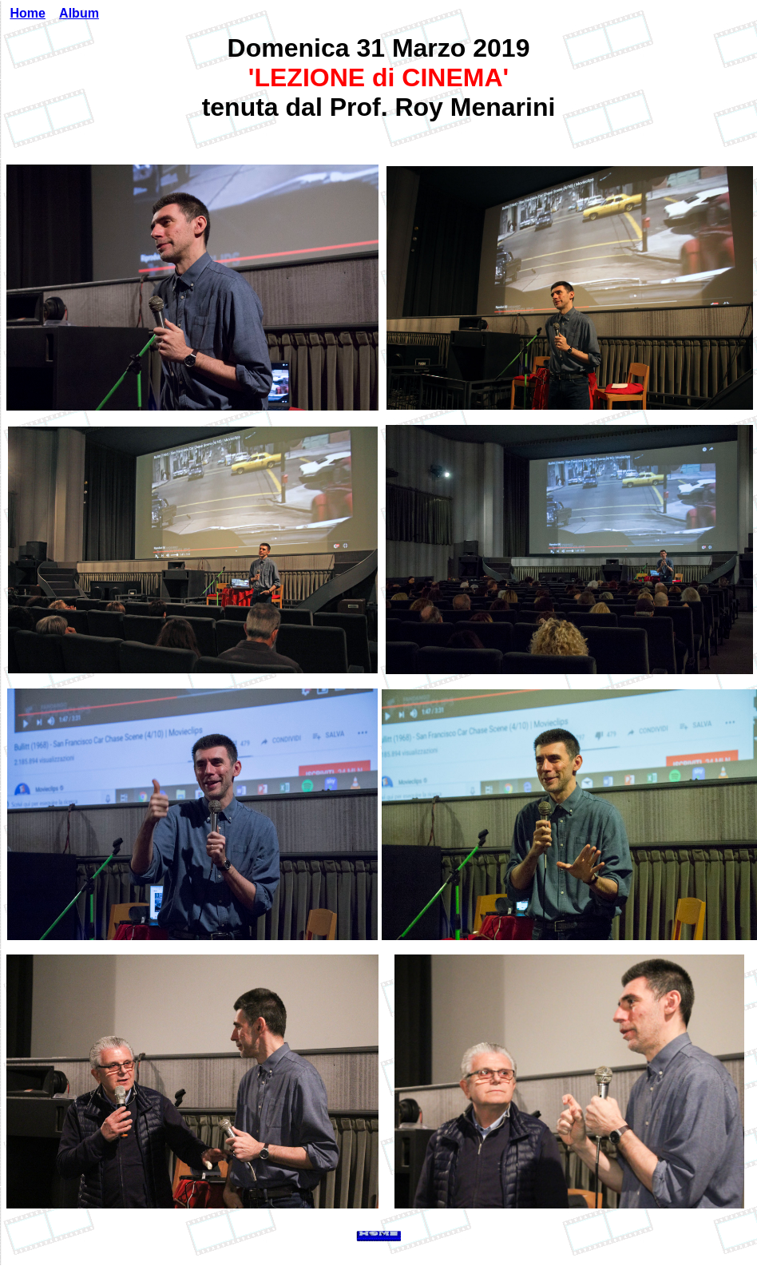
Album (79, 13)
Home (27, 13)
